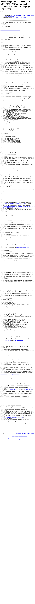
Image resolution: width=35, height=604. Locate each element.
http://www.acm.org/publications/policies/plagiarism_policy (15, 287)
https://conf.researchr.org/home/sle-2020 (10, 32)
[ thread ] (17, 17)
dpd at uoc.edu (4, 445)
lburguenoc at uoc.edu (11, 11)
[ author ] (25, 17)
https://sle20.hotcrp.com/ (22, 293)
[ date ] (13, 17)
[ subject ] (21, 17)
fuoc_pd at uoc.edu (5, 427)
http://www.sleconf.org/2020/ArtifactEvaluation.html (21, 232)
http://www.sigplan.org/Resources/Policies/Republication (14, 284)
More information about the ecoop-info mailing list (11, 521)
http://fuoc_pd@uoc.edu (17, 496)
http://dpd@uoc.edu (18, 509)
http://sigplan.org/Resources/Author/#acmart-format (13, 240)
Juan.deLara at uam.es (6, 404)
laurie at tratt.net (18, 404)
